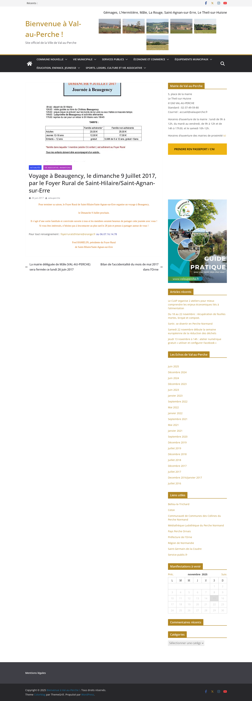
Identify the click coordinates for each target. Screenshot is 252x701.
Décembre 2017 (177, 466)
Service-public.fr (177, 554)
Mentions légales (35, 673)
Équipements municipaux (191, 59)
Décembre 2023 (177, 384)
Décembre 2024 (177, 372)
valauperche (54, 197)
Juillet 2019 (174, 448)
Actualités (35, 167)
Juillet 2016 (174, 483)
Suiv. (224, 574)
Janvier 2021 (175, 430)
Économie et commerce (149, 59)
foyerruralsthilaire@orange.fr (78, 234)
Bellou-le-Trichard (178, 504)
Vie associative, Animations (58, 167)
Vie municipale (82, 59)
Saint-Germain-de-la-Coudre (185, 548)
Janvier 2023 (175, 395)
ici (224, 135)
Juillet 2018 (174, 460)
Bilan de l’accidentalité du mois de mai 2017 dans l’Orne (131, 266)
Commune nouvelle (50, 59)
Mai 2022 (173, 407)
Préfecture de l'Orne (180, 537)
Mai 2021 (173, 425)
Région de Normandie (181, 543)
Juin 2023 (173, 389)
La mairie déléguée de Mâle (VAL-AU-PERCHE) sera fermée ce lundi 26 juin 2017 (57, 266)
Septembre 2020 (177, 436)
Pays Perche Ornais (179, 531)
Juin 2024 (173, 378)
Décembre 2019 (177, 442)
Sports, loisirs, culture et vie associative (114, 67)
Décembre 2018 (177, 454)
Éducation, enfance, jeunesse (56, 67)
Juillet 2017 (174, 471)
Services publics (113, 59)
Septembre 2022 (177, 401)
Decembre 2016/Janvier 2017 (185, 477)
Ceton (171, 510)
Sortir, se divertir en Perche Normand (190, 323)
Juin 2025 (173, 366)
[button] (65, 59)
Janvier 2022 (175, 413)
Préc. (171, 574)
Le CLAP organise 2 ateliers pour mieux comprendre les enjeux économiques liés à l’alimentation (193, 304)
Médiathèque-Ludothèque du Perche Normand (196, 525)
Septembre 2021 (177, 419)
